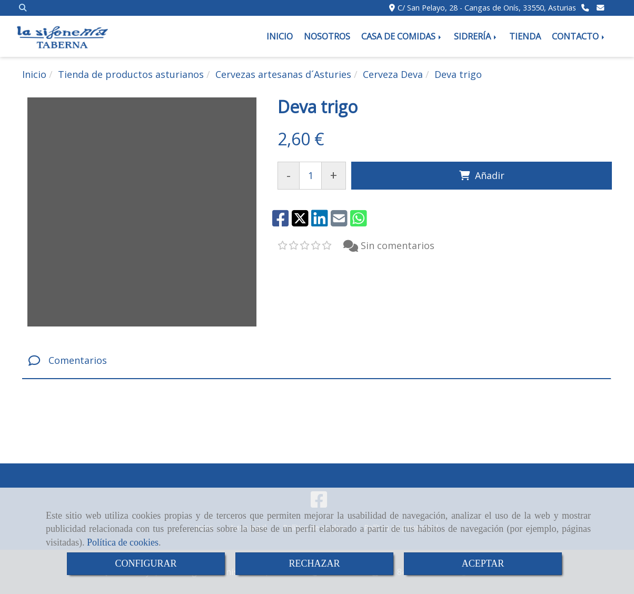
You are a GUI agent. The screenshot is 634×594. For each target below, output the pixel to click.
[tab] (316, 361)
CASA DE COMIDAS (402, 36)
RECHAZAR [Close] (314, 563)
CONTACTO (579, 36)
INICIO (279, 36)
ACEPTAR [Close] (483, 563)
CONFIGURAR (145, 563)
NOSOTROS (327, 36)
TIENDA (525, 36)
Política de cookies (122, 542)
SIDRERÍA (476, 36)
